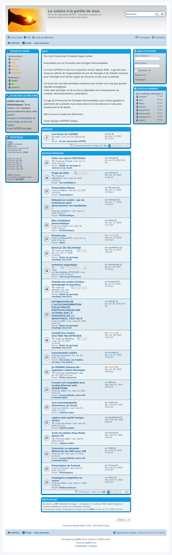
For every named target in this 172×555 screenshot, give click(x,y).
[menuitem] (27, 37)
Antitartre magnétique (64, 264)
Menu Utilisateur (145, 51)
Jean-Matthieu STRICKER (67, 272)
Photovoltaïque (66, 215)
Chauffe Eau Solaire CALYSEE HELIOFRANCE (67, 334)
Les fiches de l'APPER (65, 134)
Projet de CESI (60, 173)
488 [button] (126, 492)
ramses (112, 235)
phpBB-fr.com (91, 543)
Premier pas (59, 235)
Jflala (63, 391)
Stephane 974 (145, 117)
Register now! (140, 75)
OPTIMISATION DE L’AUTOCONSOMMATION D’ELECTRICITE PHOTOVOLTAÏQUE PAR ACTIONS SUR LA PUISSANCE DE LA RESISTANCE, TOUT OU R (67, 310)
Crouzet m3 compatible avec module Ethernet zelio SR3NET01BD (68, 385)
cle (62, 454)
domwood (112, 187)
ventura (111, 173)
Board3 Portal (79, 526)
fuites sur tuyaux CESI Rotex (68, 158)
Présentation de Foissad (66, 465)
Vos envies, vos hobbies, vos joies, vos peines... (68, 361)
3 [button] (115, 145)
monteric (15, 87)
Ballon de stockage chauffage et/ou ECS (65, 258)
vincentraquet (71, 373)
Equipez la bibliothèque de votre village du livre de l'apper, (21, 121)
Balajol (14, 81)
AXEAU (111, 301)
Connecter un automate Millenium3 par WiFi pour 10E (69, 450)
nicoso (68, 423)
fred (13, 63)
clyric (57, 137)
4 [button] (118, 145)
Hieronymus (113, 264)
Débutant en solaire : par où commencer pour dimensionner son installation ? (69, 204)
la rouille (112, 352)
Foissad (68, 161)
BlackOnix (69, 339)
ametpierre (16, 59)
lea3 (141, 100)
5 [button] (121, 145)
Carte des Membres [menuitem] (45, 37)
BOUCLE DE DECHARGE (66, 247)
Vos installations (67, 183)
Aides (62, 242)
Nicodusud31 (144, 114)
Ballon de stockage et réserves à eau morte (66, 166)
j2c (109, 134)
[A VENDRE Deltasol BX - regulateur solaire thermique (68, 368)
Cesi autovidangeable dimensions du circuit (64, 404)
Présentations (66, 195)
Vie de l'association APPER (72, 141)
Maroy (64, 190)
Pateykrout (57, 178)
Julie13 (142, 120)
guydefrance (114, 247)
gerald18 (20, 179)
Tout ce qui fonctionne (70, 277)
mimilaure (65, 211)
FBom (63, 483)
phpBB (77, 539)
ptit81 (67, 439)
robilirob (64, 408)
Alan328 (55, 290)
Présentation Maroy (63, 187)
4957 (63, 321)
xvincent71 (16, 73)
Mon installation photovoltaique (61, 222)
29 (85, 268)
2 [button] (112, 145)
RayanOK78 (66, 238)
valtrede (15, 69)
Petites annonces (67, 377)
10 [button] (127, 145)
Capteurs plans (66, 412)
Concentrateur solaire (64, 352)
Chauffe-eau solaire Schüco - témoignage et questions (69, 283)
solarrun (142, 107)
